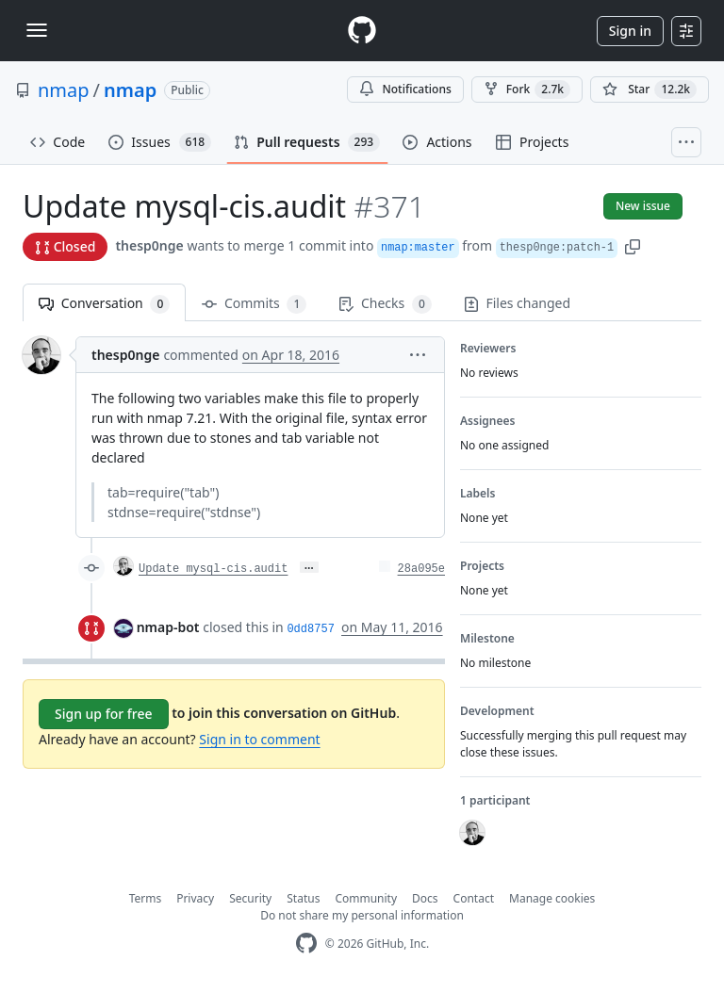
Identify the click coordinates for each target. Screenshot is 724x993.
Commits (254, 304)
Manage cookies (552, 898)
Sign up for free (104, 714)
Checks (384, 304)
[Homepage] (362, 30)
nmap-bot (168, 627)
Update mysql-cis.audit (213, 569)
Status (303, 898)
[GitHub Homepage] (306, 943)
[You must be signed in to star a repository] (649, 89)
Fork (527, 89)
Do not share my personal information (362, 915)
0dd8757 (310, 629)
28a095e (421, 569)
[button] (632, 245)
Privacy (195, 898)
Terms (145, 898)
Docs (425, 898)
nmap (64, 90)
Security (250, 898)
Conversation (104, 304)
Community (366, 898)
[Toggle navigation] (37, 30)
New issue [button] (643, 206)
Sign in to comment (259, 739)
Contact (473, 898)
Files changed (517, 303)
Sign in (630, 31)
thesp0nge (149, 245)
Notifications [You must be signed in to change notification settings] (405, 89)
